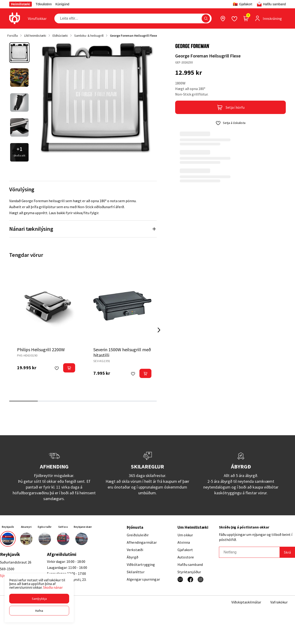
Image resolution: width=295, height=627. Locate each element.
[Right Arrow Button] (159, 330)
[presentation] (37, 18)
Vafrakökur (279, 602)
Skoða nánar (53, 587)
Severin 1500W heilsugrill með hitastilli (122, 352)
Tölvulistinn (43, 4)
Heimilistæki (20, 4)
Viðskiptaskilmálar (246, 602)
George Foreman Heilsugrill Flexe (133, 35)
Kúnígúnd (62, 4)
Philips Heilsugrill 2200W (41, 349)
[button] (39, 598)
